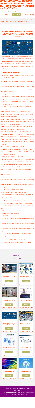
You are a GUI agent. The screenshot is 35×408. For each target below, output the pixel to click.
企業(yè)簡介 (8, 14)
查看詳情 (9, 281)
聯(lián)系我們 (25, 14)
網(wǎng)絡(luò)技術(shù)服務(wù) (21, 392)
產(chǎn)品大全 (16, 14)
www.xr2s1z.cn (11, 392)
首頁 (2, 14)
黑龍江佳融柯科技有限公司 (8, 11)
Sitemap (29, 394)
